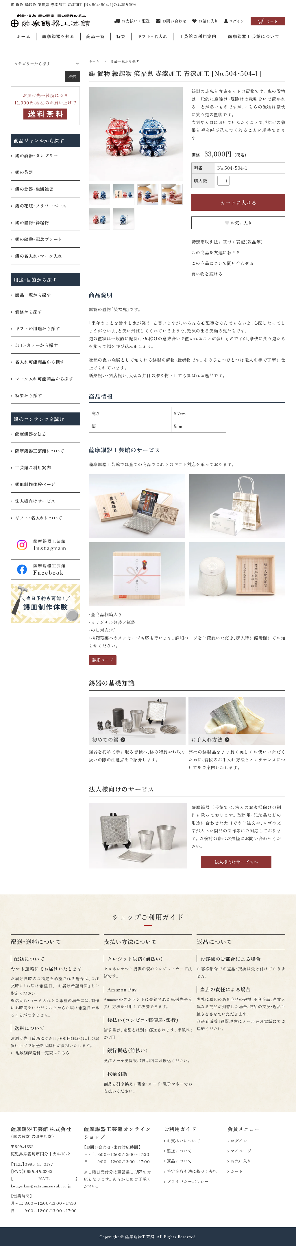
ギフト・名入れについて (36, 517)
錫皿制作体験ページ (33, 484)
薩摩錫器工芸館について (254, 36)
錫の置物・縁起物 (30, 222)
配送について (179, 1151)
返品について (179, 1161)
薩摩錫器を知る (58, 36)
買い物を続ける (207, 274)
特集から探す (26, 395)
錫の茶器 (22, 172)
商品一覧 (95, 36)
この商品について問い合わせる (222, 263)
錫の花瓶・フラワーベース (39, 205)
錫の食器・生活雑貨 (32, 189)
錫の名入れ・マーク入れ (36, 256)
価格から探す (26, 311)
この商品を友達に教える (215, 252)
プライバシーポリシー (188, 1181)
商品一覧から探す (124, 61)
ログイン (238, 1141)
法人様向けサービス (33, 501)
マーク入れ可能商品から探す (42, 378)
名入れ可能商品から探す (37, 361)
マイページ (240, 1151)
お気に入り (238, 223)
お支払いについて (183, 1141)
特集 (120, 36)
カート (236, 1171)
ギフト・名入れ (152, 36)
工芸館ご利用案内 (198, 36)
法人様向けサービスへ (236, 862)
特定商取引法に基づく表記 (192, 1171)
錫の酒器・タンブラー (34, 155)
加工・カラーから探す (34, 345)
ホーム (23, 36)
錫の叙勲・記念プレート (36, 239)
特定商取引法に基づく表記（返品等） (227, 242)
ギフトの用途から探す (35, 328)
